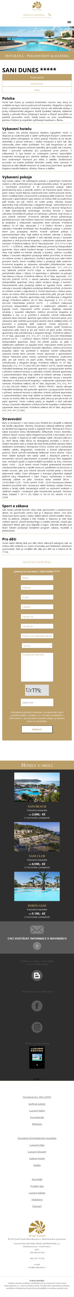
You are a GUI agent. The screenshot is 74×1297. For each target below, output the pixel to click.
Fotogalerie (37, 83)
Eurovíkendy (37, 1117)
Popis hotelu (37, 77)
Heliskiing (37, 1199)
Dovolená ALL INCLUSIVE (37, 1097)
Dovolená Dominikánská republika (37, 1138)
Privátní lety (37, 1186)
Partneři (37, 1206)
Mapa (37, 90)
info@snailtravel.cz (37, 1267)
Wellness (37, 1124)
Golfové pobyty (37, 1104)
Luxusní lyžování (37, 1151)
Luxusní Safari (37, 1110)
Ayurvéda (37, 1179)
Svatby (37, 1165)
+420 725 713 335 (37, 1258)
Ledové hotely (37, 1158)
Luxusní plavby (37, 1193)
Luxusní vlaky (37, 1145)
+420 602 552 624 (37, 1252)
